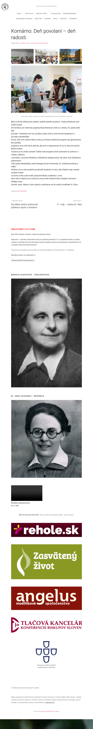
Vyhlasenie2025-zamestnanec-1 (23, 270)
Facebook (73, 28)
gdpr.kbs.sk (50, 712)
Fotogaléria (56, 23)
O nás (19, 23)
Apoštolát (29, 23)
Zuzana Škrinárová (40, 53)
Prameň (48, 28)
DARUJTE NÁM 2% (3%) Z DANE (23, 239)
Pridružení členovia (24, 28)
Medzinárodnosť (69, 23)
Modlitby (38, 28)
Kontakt (63, 28)
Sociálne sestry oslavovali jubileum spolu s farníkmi (27, 213)
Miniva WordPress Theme (50, 721)
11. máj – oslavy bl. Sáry (65, 212)
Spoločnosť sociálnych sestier (46, 10)
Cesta (55, 28)
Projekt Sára (41, 23)
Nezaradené (22, 201)
